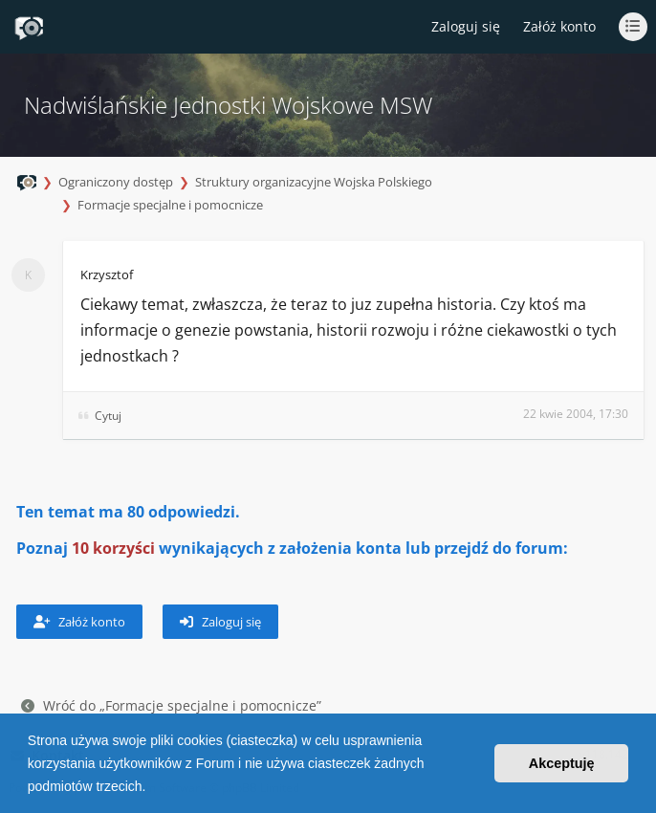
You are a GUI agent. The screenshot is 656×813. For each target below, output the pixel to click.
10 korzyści (113, 548)
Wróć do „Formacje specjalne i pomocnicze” (171, 705)
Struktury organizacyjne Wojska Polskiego (313, 181)
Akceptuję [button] (562, 763)
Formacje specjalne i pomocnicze (170, 204)
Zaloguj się (220, 621)
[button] (152, 788)
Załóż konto (559, 26)
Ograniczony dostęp (115, 181)
